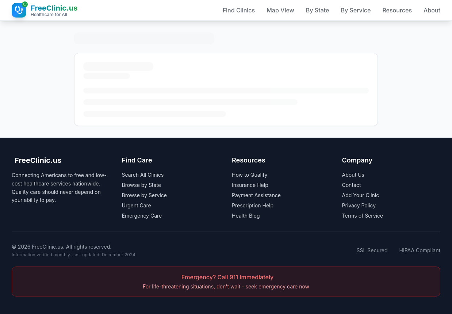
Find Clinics (239, 10)
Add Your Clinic (360, 195)
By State (317, 10)
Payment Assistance (256, 195)
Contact (351, 185)
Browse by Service (144, 195)
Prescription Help (252, 205)
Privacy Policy (359, 205)
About (432, 10)
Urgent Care (136, 205)
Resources (397, 10)
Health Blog (246, 215)
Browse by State (141, 185)
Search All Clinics (143, 175)
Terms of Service (362, 215)
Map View (280, 10)
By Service (356, 10)
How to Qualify (249, 175)
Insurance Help (250, 185)
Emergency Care (142, 215)
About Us (353, 175)
